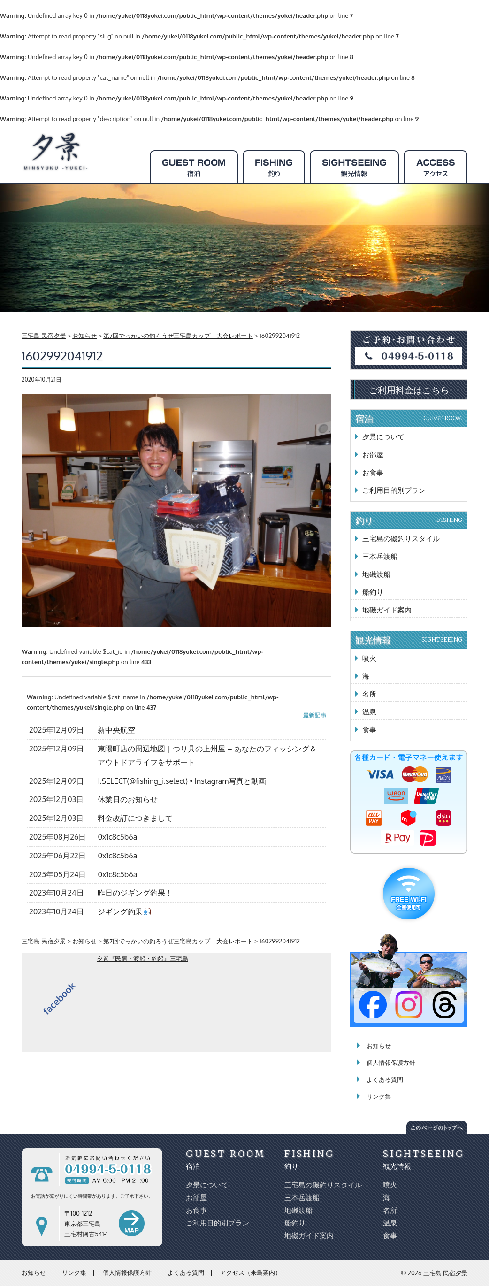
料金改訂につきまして (135, 818)
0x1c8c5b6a (117, 837)
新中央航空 (116, 730)
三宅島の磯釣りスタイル (401, 538)
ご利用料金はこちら (409, 389)
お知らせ (379, 1045)
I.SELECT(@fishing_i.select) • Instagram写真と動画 (182, 781)
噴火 (369, 658)
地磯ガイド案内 (387, 609)
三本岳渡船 (379, 556)
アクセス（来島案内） (250, 1272)
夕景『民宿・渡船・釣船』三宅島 (142, 958)
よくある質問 (385, 1079)
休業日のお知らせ (128, 799)
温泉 (369, 711)
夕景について (383, 436)
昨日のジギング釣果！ (135, 892)
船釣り (372, 592)
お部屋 (372, 454)
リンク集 (379, 1096)
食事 (369, 729)
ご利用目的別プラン (394, 490)
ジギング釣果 (124, 911)
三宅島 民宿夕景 (445, 1273)
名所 (369, 693)
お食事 (372, 472)
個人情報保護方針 (391, 1062)
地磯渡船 (376, 574)
